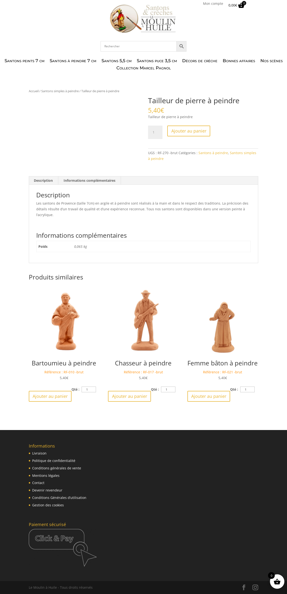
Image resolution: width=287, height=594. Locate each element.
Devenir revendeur (47, 490)
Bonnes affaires (239, 61)
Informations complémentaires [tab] (89, 180)
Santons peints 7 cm (24, 61)
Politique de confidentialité (53, 460)
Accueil (34, 91)
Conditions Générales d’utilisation (59, 497)
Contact (38, 482)
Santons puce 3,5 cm (157, 61)
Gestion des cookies (48, 505)
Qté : (75, 389)
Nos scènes (271, 61)
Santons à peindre (213, 153)
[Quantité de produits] (155, 132)
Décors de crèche (199, 61)
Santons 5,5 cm (117, 61)
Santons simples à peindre (60, 91)
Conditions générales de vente (56, 468)
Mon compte (213, 4)
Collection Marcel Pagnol (143, 68)
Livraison (39, 453)
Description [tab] (43, 180)
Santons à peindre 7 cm (73, 61)
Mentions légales (46, 475)
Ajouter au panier (188, 131)
